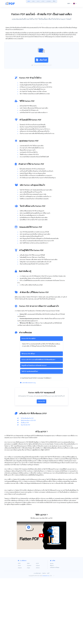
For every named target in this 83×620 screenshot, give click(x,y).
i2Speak (20, 590)
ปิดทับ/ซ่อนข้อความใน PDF (28, 420)
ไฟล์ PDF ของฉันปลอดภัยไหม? (41, 371)
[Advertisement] (41, 456)
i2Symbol (29, 588)
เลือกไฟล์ (41, 60)
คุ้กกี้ (48, 595)
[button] (69, 3)
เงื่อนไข (44, 595)
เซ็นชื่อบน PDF (25, 422)
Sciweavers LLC (45, 598)
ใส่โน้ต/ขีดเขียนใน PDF (27, 418)
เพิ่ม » (54, 1)
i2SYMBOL (49, 1)
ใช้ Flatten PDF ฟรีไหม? (41, 354)
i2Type (28, 590)
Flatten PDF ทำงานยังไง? (41, 339)
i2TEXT (43, 1)
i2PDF (29, 1)
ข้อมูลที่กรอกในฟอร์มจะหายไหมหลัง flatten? (41, 366)
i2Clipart (38, 588)
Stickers (38, 590)
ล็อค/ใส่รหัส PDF (25, 425)
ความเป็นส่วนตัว (37, 595)
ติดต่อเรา (52, 588)
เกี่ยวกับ (51, 586)
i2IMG (33, 1)
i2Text (19, 588)
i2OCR (38, 1)
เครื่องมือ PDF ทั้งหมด (54, 590)
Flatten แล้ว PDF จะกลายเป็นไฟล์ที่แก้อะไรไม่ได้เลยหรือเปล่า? (41, 360)
